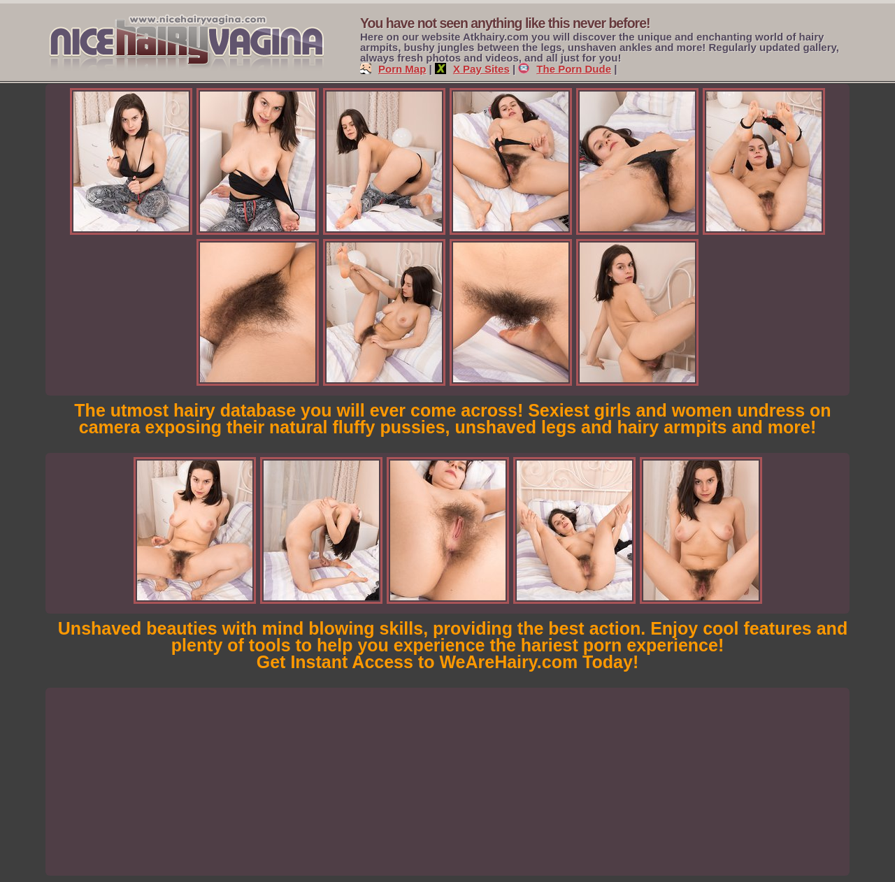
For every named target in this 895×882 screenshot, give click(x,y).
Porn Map (393, 69)
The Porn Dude (564, 69)
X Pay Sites (472, 69)
